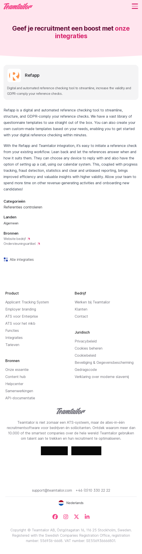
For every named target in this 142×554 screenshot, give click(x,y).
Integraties (14, 337)
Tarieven (12, 344)
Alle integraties (21, 259)
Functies (12, 330)
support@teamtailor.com (52, 490)
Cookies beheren (88, 348)
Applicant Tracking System (27, 302)
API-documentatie (20, 398)
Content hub (15, 376)
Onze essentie (17, 369)
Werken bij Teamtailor (92, 302)
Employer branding (20, 309)
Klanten (81, 309)
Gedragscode (86, 369)
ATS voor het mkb (20, 323)
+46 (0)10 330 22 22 (93, 490)
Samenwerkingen (19, 391)
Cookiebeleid (85, 355)
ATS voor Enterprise (21, 316)
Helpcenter (14, 384)
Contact (81, 316)
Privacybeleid (86, 341)
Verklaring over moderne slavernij (102, 376)
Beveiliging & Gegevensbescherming (104, 362)
